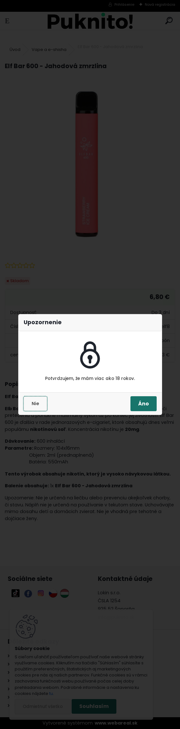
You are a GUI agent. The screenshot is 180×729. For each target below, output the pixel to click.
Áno (143, 403)
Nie (35, 403)
